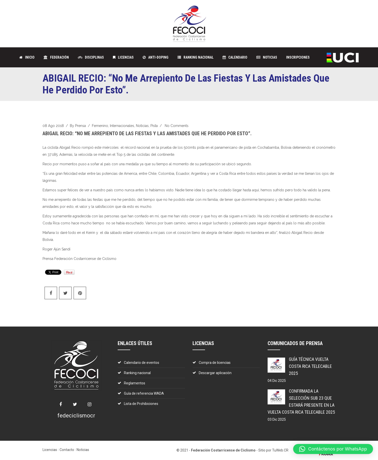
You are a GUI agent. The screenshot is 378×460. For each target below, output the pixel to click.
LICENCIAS (123, 57)
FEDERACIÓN (56, 57)
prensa (80, 126)
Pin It (69, 272)
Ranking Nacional (195, 57)
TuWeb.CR (280, 450)
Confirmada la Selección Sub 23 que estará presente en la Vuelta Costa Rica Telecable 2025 (301, 401)
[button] (333, 449)
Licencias (50, 450)
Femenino (100, 126)
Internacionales (122, 126)
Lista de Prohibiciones (141, 404)
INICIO (27, 57)
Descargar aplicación (215, 373)
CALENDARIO (235, 57)
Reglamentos (134, 383)
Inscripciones (298, 57)
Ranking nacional (137, 373)
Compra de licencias (215, 363)
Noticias (142, 126)
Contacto (67, 450)
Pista (154, 126)
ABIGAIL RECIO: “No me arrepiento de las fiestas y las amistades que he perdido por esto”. (147, 133)
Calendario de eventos (141, 363)
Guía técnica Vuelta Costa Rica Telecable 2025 (310, 366)
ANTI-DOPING (155, 57)
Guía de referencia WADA (144, 393)
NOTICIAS (266, 57)
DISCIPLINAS (91, 57)
